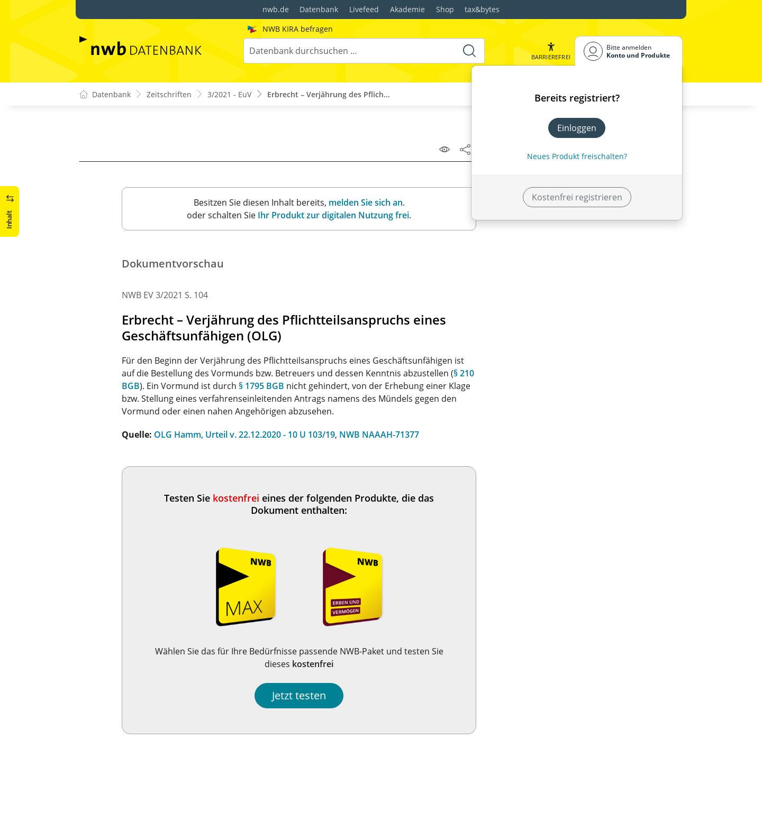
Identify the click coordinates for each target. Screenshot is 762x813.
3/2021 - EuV (229, 94)
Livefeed (364, 9)
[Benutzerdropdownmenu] (629, 51)
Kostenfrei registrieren (577, 197)
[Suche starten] (469, 51)
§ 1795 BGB (261, 386)
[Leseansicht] (444, 149)
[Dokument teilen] (465, 149)
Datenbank (319, 9)
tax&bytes (482, 9)
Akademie (407, 9)
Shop (445, 9)
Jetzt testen (299, 695)
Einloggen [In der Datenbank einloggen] (576, 128)
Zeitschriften (169, 94)
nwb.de (275, 9)
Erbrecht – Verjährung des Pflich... (328, 94)
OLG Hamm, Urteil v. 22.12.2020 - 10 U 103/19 (244, 434)
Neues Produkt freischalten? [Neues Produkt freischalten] (577, 156)
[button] (551, 51)
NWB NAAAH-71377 (379, 434)
